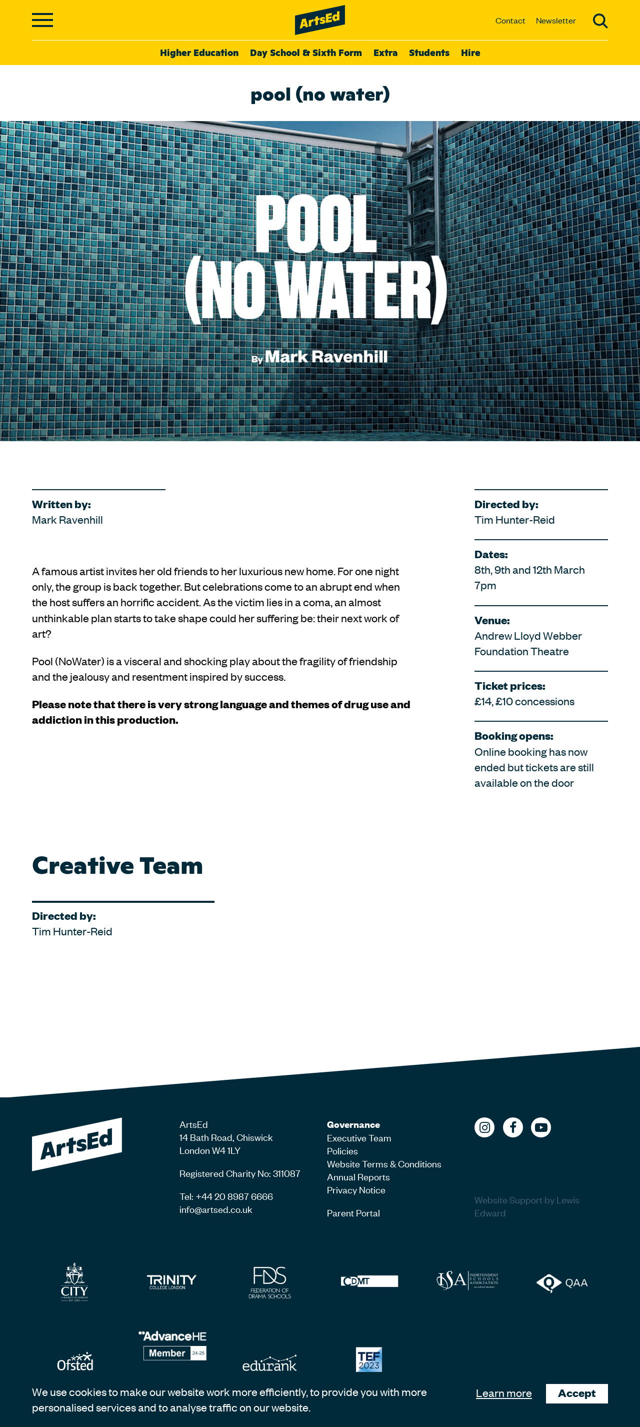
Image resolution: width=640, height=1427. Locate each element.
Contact (511, 20)
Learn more (504, 1392)
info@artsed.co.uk (216, 1208)
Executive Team (359, 1137)
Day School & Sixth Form (306, 52)
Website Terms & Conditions (384, 1163)
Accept (577, 1392)
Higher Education (199, 52)
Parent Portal (353, 1212)
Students (429, 52)
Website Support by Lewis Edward (527, 1205)
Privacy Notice (356, 1189)
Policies (342, 1150)
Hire (470, 52)
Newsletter (556, 20)
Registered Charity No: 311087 (240, 1172)
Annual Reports (358, 1176)
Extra (386, 52)
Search (600, 21)
